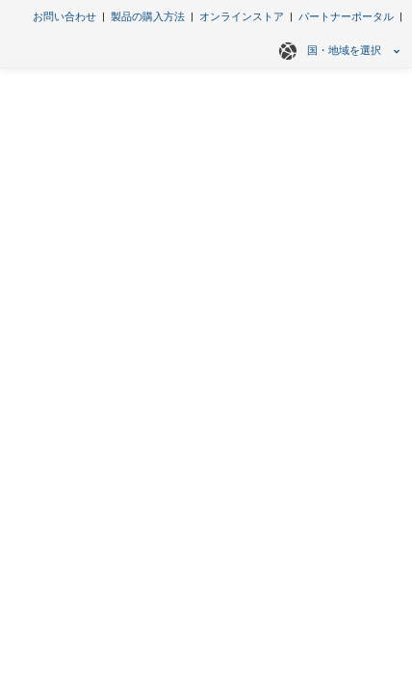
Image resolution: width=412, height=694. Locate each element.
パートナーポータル (346, 17)
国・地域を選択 (336, 50)
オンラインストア (241, 17)
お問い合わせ (64, 17)
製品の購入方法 (148, 17)
